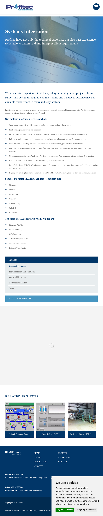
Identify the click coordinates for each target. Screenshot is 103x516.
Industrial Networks (17, 277)
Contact (62, 462)
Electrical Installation (17, 283)
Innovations (40, 462)
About (37, 458)
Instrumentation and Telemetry (21, 272)
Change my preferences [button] (86, 509)
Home (37, 453)
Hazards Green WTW (51, 434)
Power (11, 288)
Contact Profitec (18, 299)
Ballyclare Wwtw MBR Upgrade (83, 434)
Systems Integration (17, 266)
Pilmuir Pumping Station (19, 434)
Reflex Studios (19, 510)
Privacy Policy (31, 510)
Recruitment (65, 458)
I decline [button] (69, 509)
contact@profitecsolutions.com (30, 490)
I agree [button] (60, 509)
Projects (62, 453)
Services (38, 466)
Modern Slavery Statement (49, 510)
